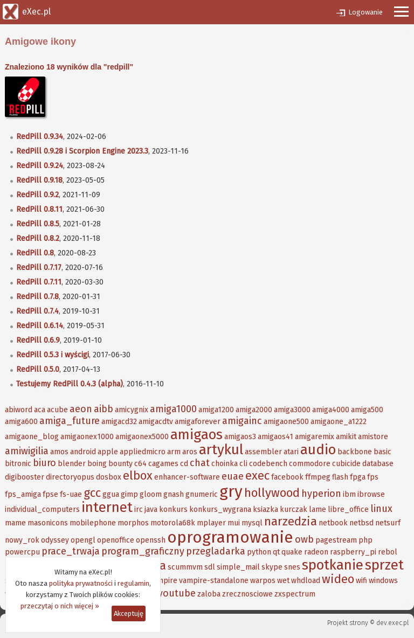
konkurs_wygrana (220, 509)
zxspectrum (294, 594)
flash (340, 477)
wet (283, 580)
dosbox (108, 477)
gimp (129, 494)
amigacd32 (119, 421)
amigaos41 (275, 436)
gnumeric (201, 494)
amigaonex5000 (142, 436)
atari (291, 451)
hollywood (272, 493)
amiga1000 (173, 409)
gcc (92, 493)
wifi (361, 580)
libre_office (348, 509)
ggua (110, 494)
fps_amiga (23, 494)
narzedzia (290, 521)
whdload (305, 580)
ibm (349, 494)
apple (108, 451)
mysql (252, 523)
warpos (262, 580)
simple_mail (238, 567)
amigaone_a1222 (338, 421)
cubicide (346, 463)
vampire (163, 580)
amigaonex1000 (87, 436)
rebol (387, 552)
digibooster (24, 477)
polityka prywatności (81, 583)
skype (271, 567)
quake (291, 552)
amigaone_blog (32, 436)
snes (292, 567)
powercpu (22, 552)
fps (372, 477)
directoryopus (70, 477)
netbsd (361, 523)
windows (383, 580)
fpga (357, 477)
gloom (151, 494)
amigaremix (314, 436)
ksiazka (265, 509)
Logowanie (365, 12)
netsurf (388, 523)
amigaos (196, 434)
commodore (309, 463)
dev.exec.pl (392, 623)
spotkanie (332, 565)
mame (15, 523)
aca (39, 409)
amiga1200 (216, 409)
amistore (373, 436)
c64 (140, 463)
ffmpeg (317, 477)
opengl (83, 540)
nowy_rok (22, 540)
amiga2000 (254, 409)
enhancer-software (187, 477)
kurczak (293, 509)
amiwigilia (27, 451)
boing (97, 463)
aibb (103, 409)
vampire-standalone (214, 580)
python (259, 552)
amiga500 (367, 409)
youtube (177, 593)
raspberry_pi (353, 552)
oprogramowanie (230, 537)
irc (138, 509)
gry (231, 491)
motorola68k (172, 523)
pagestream (336, 540)
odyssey (55, 540)
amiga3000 (292, 409)
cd (184, 463)
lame (317, 509)
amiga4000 (330, 409)
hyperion (321, 494)
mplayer (211, 523)
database (378, 463)
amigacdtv (156, 421)
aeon (81, 409)
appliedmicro (142, 451)
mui (233, 523)
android (83, 451)
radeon (316, 552)
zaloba (208, 594)
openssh (150, 540)
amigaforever (197, 421)
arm (174, 451)
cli (243, 463)
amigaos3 (240, 436)
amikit (346, 436)
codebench (268, 463)
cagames (163, 463)
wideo (338, 579)
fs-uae (71, 494)
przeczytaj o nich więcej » (59, 606)
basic (382, 451)
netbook (333, 523)
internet (107, 507)
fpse (50, 494)
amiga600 (21, 421)
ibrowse (371, 494)
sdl (209, 567)
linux (381, 509)
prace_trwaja (71, 551)
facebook (287, 477)
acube (57, 409)
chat (200, 463)
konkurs (173, 509)
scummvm (185, 567)
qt (276, 552)
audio (318, 449)
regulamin (133, 583)
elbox (138, 475)
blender (72, 463)
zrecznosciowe (247, 594)
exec (257, 475)
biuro (44, 463)
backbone (354, 451)
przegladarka (215, 551)
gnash (173, 494)
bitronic (18, 463)
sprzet (384, 565)
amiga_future (69, 421)
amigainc (242, 421)
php (365, 540)
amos (59, 451)
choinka (224, 463)
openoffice (115, 540)
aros (189, 451)
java (150, 509)
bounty (120, 463)
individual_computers (42, 509)
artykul (221, 449)
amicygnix (131, 409)
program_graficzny (142, 551)
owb (304, 539)
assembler (263, 451)
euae (233, 476)
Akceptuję (128, 613)
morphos (133, 523)
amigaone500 (286, 421)
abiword (18, 409)
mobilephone (93, 523)
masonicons (47, 523)
